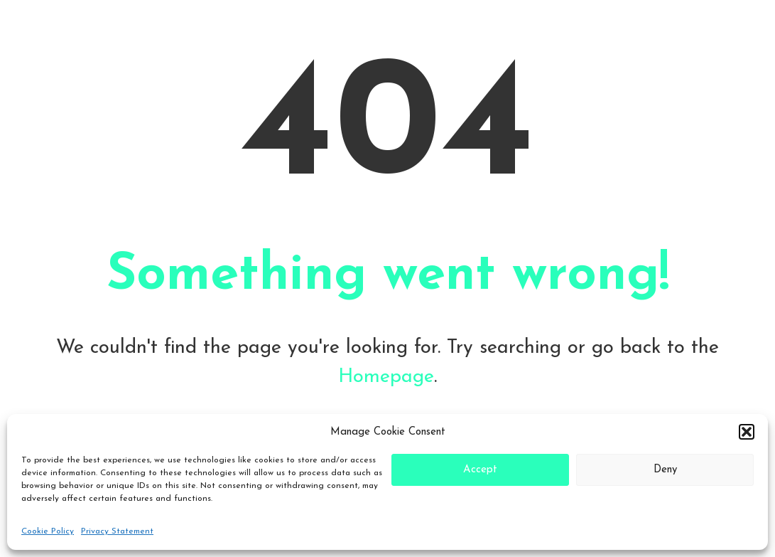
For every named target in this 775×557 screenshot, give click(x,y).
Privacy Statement (117, 531)
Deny (665, 470)
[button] (746, 432)
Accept (480, 470)
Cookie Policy (47, 531)
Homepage (386, 377)
